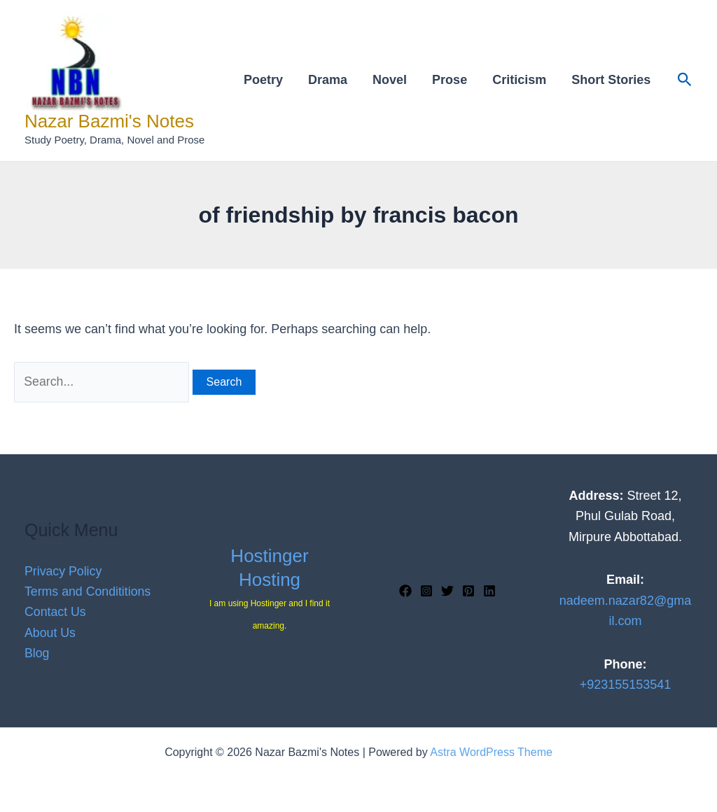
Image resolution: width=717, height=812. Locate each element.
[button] (684, 80)
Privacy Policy (64, 571)
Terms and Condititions (89, 591)
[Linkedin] (489, 590)
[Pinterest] (468, 590)
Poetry (263, 80)
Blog (37, 654)
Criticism (519, 80)
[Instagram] (426, 590)
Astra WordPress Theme (491, 752)
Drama (327, 80)
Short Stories (610, 80)
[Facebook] (405, 590)
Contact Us (56, 612)
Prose (449, 80)
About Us (50, 633)
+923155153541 (625, 685)
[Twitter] (447, 590)
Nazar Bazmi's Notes (109, 121)
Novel (390, 80)
